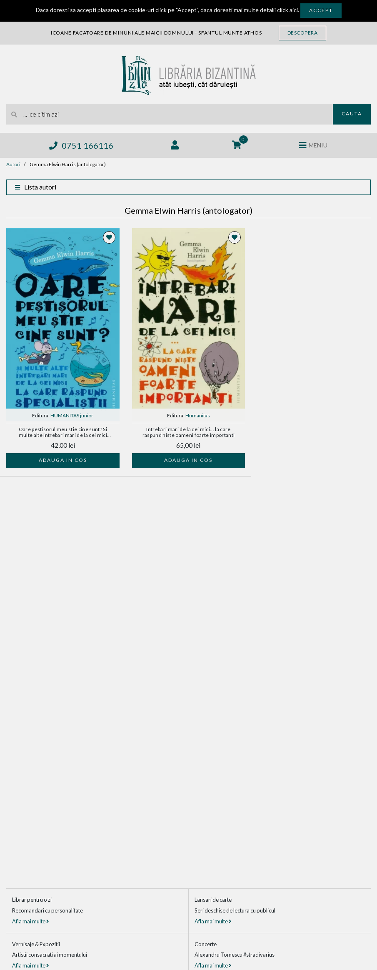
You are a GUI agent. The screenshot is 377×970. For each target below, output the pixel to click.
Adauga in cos (63, 460)
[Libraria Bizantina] (188, 73)
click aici (287, 9)
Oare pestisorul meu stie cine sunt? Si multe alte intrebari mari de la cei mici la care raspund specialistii (63, 432)
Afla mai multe (30, 921)
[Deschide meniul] (313, 145)
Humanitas (197, 415)
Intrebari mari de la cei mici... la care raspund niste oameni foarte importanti (188, 432)
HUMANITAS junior (71, 415)
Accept (321, 10)
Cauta (352, 113)
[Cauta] (14, 114)
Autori (13, 164)
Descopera (302, 33)
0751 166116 (81, 145)
